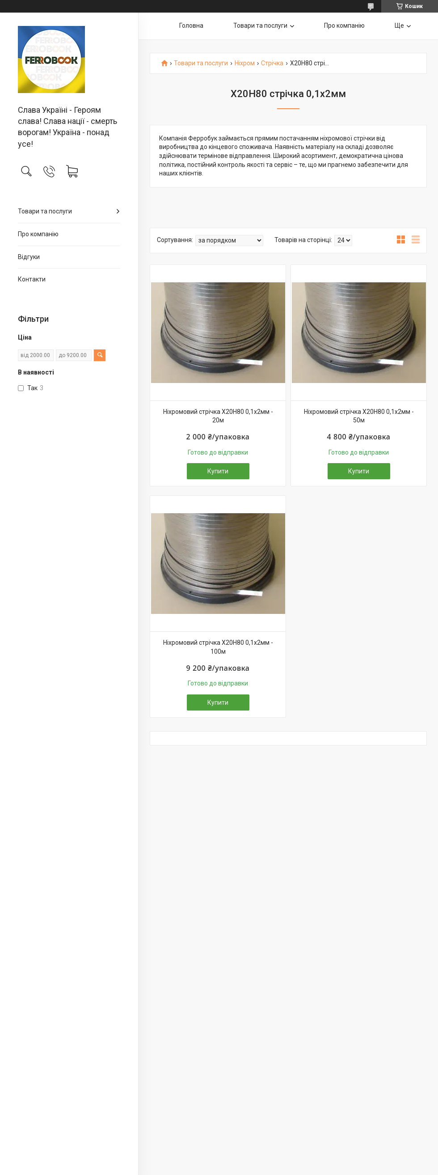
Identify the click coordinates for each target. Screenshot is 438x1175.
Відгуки (29, 256)
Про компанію (38, 234)
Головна (191, 25)
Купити (217, 471)
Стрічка (272, 63)
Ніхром (245, 63)
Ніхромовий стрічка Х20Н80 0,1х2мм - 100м (218, 647)
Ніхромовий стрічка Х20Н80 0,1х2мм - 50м (359, 416)
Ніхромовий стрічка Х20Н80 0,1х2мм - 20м (218, 416)
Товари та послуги (45, 211)
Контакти (32, 279)
